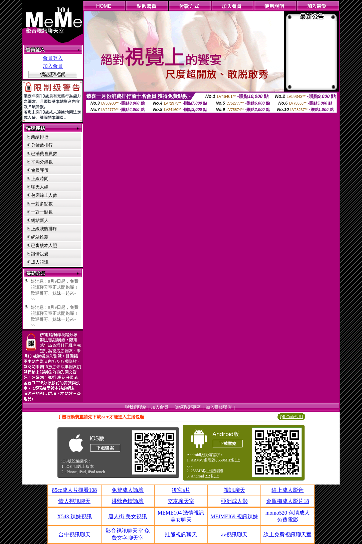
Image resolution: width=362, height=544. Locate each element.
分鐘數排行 (42, 145)
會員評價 (39, 170)
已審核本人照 (44, 245)
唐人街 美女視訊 (127, 516)
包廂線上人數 (44, 195)
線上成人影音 (288, 490)
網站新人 (39, 220)
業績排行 (39, 136)
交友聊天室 (181, 501)
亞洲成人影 (234, 501)
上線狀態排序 (44, 228)
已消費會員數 (44, 153)
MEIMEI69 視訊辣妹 (234, 516)
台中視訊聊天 (74, 534)
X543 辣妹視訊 (74, 516)
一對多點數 (42, 203)
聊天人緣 (39, 186)
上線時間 (39, 178)
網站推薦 (39, 237)
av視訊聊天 (234, 534)
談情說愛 (39, 253)
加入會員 (53, 66)
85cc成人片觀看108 (74, 490)
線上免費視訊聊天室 (287, 534)
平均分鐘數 (42, 161)
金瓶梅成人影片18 (287, 501)
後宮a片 (181, 490)
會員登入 (53, 58)
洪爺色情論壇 (128, 501)
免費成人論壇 (128, 490)
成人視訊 (39, 262)
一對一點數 (42, 212)
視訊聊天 (234, 490)
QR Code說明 (291, 416)
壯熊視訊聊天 (181, 534)
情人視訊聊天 (74, 501)
